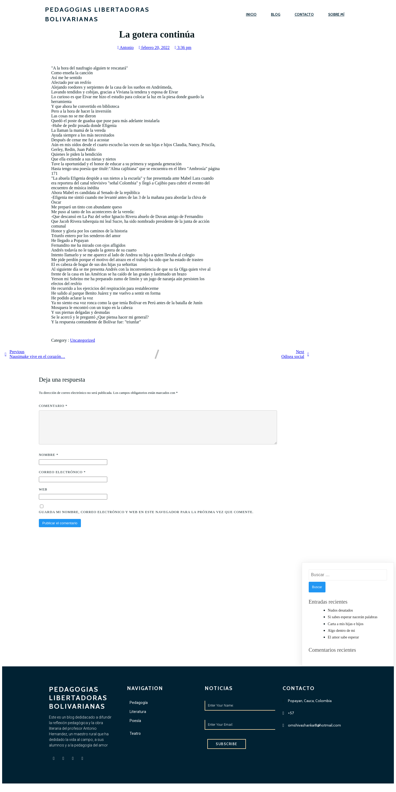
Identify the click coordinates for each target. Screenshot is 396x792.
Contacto (304, 14)
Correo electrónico (62, 478)
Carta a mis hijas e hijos (346, 630)
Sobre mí (336, 14)
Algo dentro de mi (341, 637)
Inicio (251, 14)
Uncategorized (82, 340)
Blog (275, 14)
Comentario (53, 406)
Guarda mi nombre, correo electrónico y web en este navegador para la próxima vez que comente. (146, 518)
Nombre (48, 461)
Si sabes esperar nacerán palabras (353, 623)
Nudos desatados (340, 617)
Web (43, 496)
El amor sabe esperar (343, 644)
